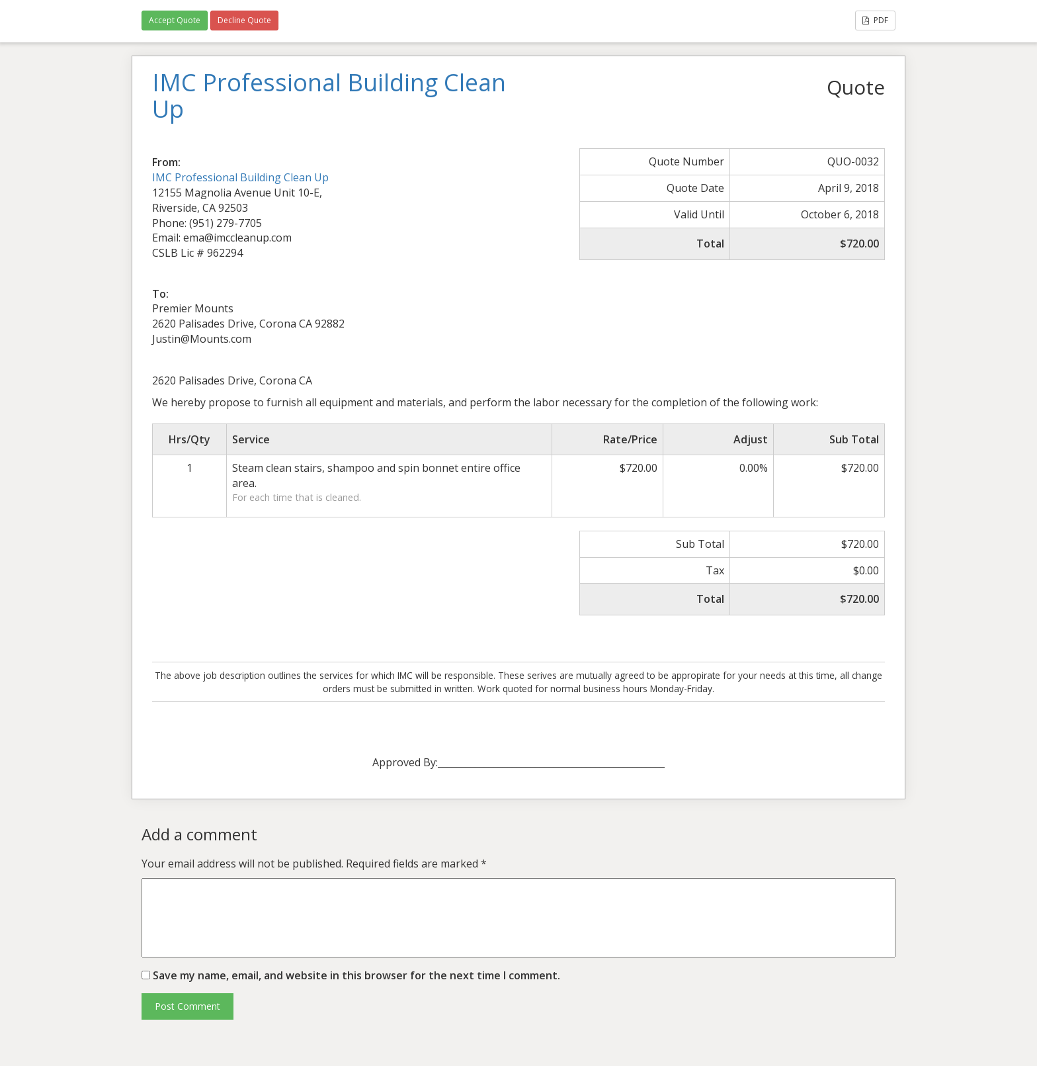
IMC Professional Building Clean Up (240, 177)
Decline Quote (244, 20)
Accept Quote (174, 20)
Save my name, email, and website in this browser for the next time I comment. (356, 975)
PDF (875, 20)
